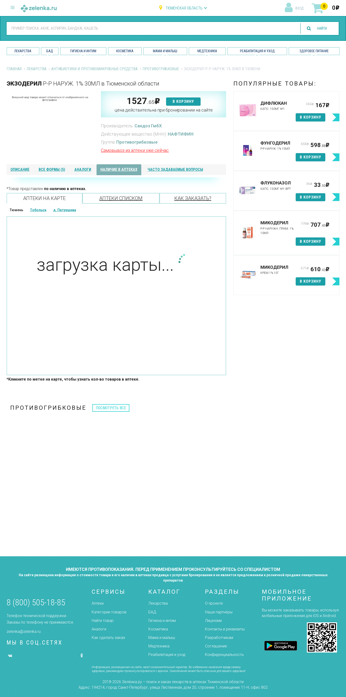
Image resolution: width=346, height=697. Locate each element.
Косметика (124, 51)
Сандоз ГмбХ (148, 125)
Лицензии (213, 620)
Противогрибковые (160, 69)
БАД (49, 51)
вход (299, 8)
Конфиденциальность (224, 654)
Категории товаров (109, 612)
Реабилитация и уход (257, 51)
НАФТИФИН (181, 134)
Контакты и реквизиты (225, 629)
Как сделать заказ (108, 637)
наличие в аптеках (118, 169)
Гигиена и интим (162, 620)
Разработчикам (219, 637)
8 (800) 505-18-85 (36, 603)
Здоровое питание (314, 51)
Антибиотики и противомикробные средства (94, 69)
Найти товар (103, 620)
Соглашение (216, 646)
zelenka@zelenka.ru (24, 631)
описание (19, 169)
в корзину (183, 101)
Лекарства (22, 51)
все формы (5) (52, 169)
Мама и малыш (165, 51)
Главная (14, 69)
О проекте (214, 603)
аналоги (82, 169)
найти (320, 28)
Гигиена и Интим (83, 51)
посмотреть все (111, 408)
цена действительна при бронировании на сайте (164, 110)
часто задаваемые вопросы (175, 169)
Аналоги (99, 629)
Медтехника (207, 51)
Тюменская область (184, 8)
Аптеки (98, 603)
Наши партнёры (218, 612)
